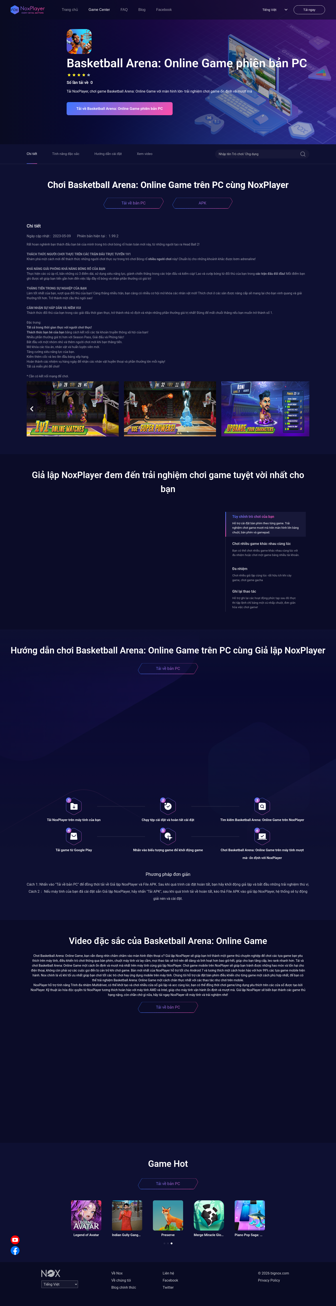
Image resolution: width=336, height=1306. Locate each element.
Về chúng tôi (121, 1280)
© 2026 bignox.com (273, 1273)
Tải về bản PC (134, 203)
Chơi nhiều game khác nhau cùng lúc (261, 544)
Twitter (168, 1287)
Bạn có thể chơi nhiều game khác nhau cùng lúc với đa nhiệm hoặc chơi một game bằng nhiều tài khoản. (265, 553)
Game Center (99, 10)
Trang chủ (70, 10)
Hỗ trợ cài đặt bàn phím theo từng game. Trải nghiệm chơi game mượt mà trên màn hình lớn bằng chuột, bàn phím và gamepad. (265, 528)
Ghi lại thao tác (244, 591)
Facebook (164, 10)
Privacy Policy (269, 1280)
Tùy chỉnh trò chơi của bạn (253, 516)
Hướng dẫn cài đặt (108, 154)
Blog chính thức (123, 1287)
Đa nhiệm (239, 569)
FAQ (124, 10)
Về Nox (117, 1273)
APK (202, 203)
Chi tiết (32, 154)
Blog (142, 10)
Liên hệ (168, 1273)
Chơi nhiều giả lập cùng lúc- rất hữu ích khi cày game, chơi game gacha (261, 578)
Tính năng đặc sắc (65, 154)
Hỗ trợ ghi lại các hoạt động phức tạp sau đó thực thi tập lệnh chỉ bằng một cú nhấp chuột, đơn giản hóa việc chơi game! (264, 602)
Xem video (144, 154)
